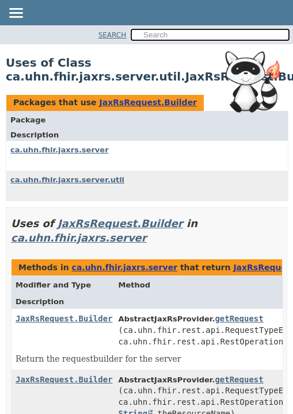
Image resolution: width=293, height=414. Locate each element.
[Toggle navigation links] (15, 14)
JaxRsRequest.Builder (148, 102)
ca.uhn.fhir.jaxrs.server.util (67, 179)
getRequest (239, 318)
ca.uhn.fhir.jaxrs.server (59, 149)
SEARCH (112, 35)
